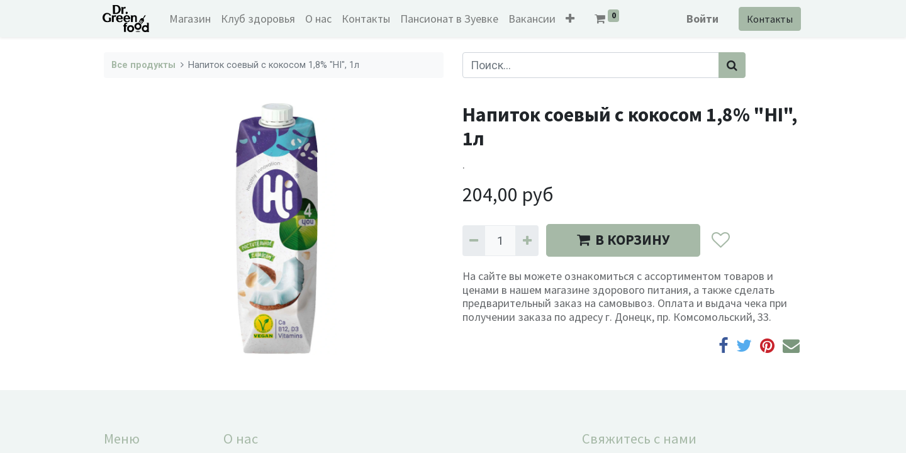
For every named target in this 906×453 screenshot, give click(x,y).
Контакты (768, 19)
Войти (701, 18)
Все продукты (143, 65)
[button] (571, 18)
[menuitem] (192, 18)
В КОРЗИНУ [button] (623, 240)
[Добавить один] (526, 240)
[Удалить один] (473, 240)
